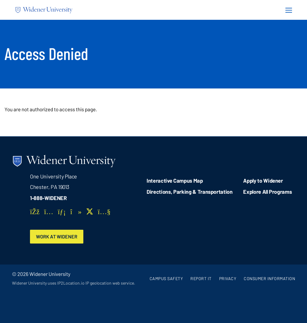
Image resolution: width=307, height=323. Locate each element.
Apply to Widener (263, 180)
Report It (201, 278)
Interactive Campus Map (175, 180)
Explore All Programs (267, 191)
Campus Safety (166, 278)
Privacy (228, 278)
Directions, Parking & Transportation (190, 191)
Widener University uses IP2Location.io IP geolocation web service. (73, 283)
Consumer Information (269, 278)
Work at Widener (57, 236)
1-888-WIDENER (48, 198)
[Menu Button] (287, 10)
